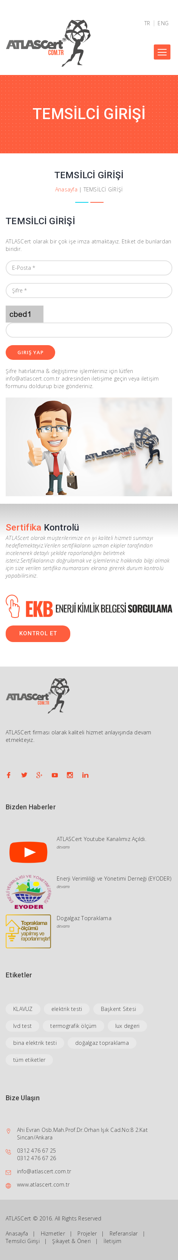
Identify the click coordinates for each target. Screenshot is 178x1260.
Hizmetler (53, 1233)
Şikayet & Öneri (71, 1241)
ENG (163, 23)
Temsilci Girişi (23, 1241)
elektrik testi (66, 1008)
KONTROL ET (38, 633)
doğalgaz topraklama (102, 1042)
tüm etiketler (29, 1059)
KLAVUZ (23, 1008)
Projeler (87, 1233)
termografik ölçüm (73, 1025)
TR (147, 23)
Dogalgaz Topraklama (84, 918)
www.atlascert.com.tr (43, 1184)
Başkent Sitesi (118, 1008)
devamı (63, 847)
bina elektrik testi (35, 1042)
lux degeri (127, 1025)
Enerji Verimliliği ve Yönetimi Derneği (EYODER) (114, 878)
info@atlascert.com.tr (44, 1171)
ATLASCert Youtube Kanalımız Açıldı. (101, 839)
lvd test (22, 1025)
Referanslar (124, 1233)
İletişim (113, 1241)
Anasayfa (66, 189)
